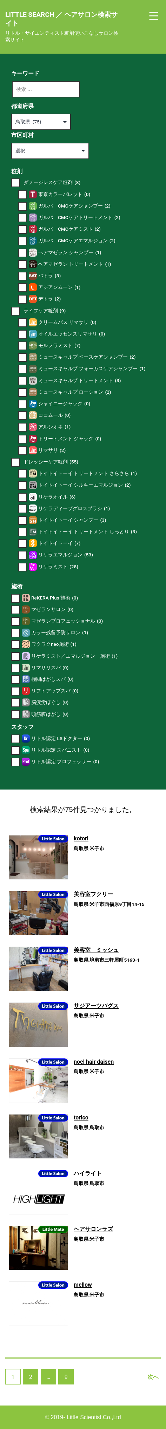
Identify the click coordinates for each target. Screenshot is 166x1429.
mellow (83, 1284)
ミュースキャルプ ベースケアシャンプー (87, 357)
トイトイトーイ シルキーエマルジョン (84, 485)
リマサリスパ (49, 668)
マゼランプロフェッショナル (67, 621)
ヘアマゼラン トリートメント (74, 264)
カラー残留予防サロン (59, 633)
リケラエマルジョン (65, 555)
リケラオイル (56, 497)
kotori (81, 838)
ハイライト (88, 1173)
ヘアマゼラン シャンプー (69, 253)
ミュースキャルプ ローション (74, 392)
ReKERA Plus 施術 (54, 598)
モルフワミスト (59, 345)
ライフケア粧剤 (45, 311)
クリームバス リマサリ (67, 322)
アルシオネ (54, 427)
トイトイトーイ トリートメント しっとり (87, 532)
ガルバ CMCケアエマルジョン (76, 241)
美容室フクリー (93, 894)
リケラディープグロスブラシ (74, 508)
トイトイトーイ (59, 543)
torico (81, 1117)
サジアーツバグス (96, 1005)
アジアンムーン (59, 287)
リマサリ (52, 450)
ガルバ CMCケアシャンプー (74, 206)
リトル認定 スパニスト (60, 750)
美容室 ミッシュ (96, 950)
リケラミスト (58, 567)
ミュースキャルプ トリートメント (79, 381)
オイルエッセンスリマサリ (71, 334)
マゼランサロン (52, 609)
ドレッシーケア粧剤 (51, 462)
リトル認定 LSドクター (60, 738)
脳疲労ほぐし (49, 702)
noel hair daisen (94, 1061)
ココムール (54, 415)
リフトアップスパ (54, 691)
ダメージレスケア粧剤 (52, 182)
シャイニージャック (64, 404)
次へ (153, 1377)
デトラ (49, 299)
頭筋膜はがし (49, 714)
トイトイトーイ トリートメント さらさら (87, 473)
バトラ (49, 276)
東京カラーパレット (64, 194)
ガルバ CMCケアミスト (69, 229)
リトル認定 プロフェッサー (65, 762)
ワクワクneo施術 (54, 644)
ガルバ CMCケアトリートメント (79, 218)
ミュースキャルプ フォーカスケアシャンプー (92, 369)
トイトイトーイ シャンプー (72, 520)
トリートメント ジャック (69, 439)
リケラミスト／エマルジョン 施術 (74, 656)
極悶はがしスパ (52, 679)
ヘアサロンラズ (93, 1229)
